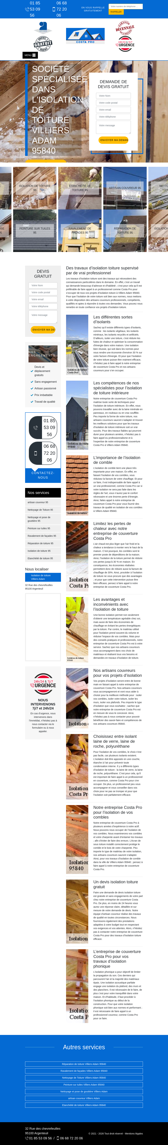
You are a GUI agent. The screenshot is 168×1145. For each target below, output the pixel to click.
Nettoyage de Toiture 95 (40, 509)
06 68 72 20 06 (59, 9)
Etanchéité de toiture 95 (40, 558)
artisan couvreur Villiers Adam (84, 1098)
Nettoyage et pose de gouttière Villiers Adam (84, 1091)
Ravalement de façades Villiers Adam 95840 (84, 1071)
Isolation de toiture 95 (39, 550)
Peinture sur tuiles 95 (39, 528)
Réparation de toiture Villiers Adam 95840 (84, 1064)
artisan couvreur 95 (38, 502)
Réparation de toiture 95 (40, 543)
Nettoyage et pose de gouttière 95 (39, 519)
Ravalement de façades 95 (42, 536)
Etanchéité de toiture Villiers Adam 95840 (84, 1105)
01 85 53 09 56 (32, 9)
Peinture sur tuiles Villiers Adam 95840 (84, 1084)
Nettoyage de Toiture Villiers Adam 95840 (84, 1077)
